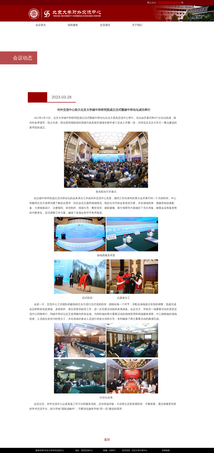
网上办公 (151, 2)
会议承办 (41, 25)
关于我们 (137, 25)
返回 (107, 439)
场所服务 (73, 25)
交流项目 (105, 25)
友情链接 (166, 450)
